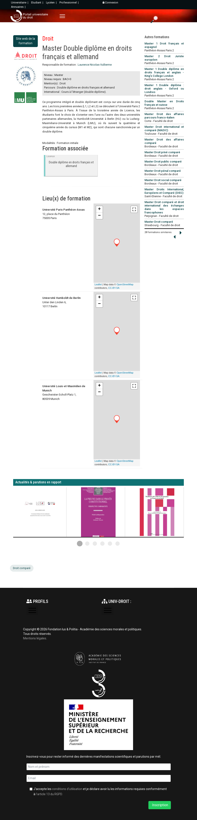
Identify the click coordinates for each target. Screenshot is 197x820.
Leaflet (98, 284)
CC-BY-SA (113, 288)
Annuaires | (18, 6)
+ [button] (99, 209)
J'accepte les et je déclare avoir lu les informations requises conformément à (100, 791)
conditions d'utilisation (67, 789)
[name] (98, 767)
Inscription (159, 805)
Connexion (110, 2)
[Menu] (62, 16)
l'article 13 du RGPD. (49, 794)
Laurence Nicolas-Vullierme (95, 64)
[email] (98, 778)
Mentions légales (34, 638)
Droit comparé (21, 568)
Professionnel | (69, 2)
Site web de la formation (25, 41)
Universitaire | (20, 2)
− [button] (99, 216)
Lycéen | (51, 2)
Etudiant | (37, 2)
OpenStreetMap (125, 284)
